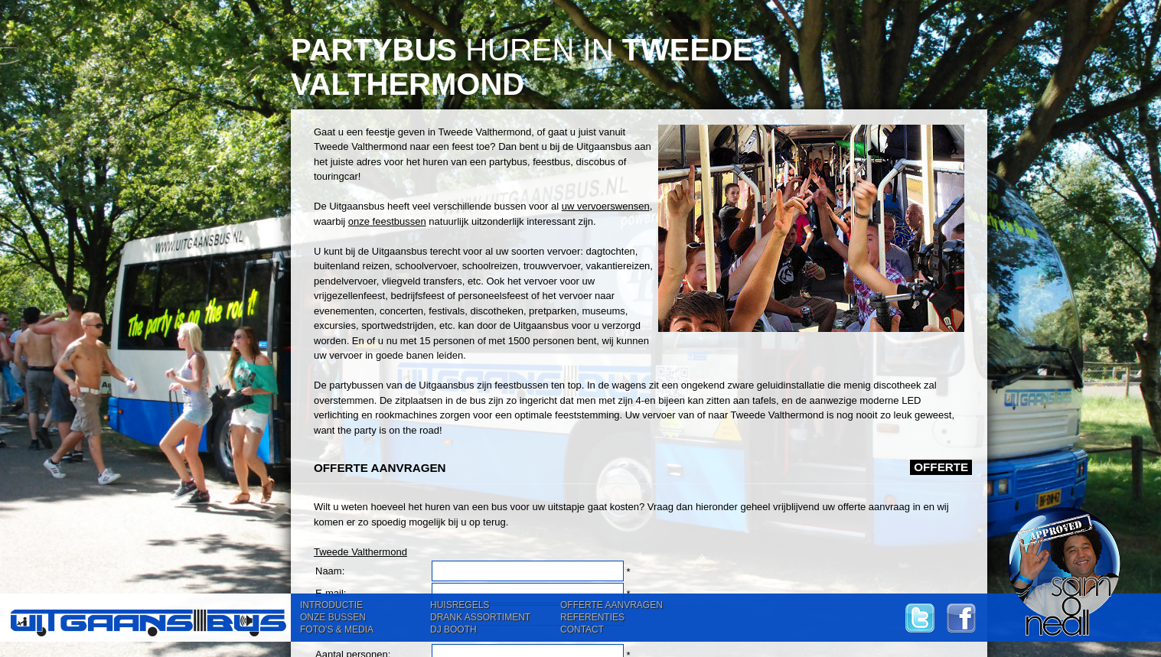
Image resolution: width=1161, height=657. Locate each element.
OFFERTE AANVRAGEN (611, 605)
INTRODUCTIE (331, 605)
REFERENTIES (592, 617)
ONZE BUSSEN (333, 617)
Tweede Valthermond (360, 552)
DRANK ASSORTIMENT (480, 617)
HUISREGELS (459, 605)
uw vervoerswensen (606, 206)
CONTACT (582, 629)
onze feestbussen (387, 221)
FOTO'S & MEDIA (336, 629)
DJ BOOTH (453, 629)
